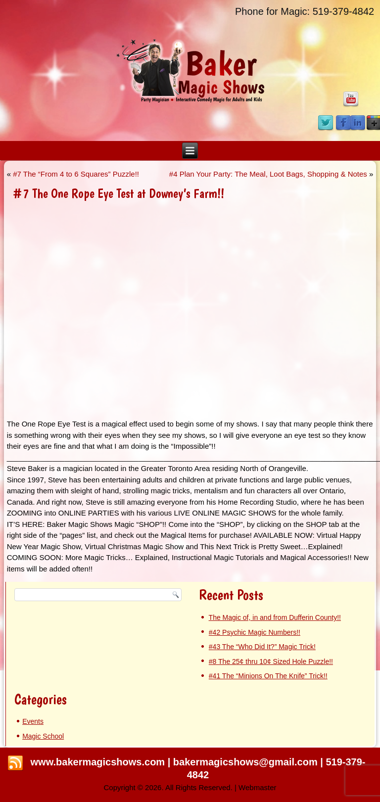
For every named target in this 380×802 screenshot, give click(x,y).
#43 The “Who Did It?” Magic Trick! (262, 647)
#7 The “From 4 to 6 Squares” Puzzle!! (76, 174)
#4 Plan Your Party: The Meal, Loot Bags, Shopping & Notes (268, 174)
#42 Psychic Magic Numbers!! (254, 632)
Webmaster (257, 787)
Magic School (43, 736)
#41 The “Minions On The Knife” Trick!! (268, 676)
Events (33, 721)
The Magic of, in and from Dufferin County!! (275, 617)
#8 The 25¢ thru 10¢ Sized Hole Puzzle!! (271, 661)
